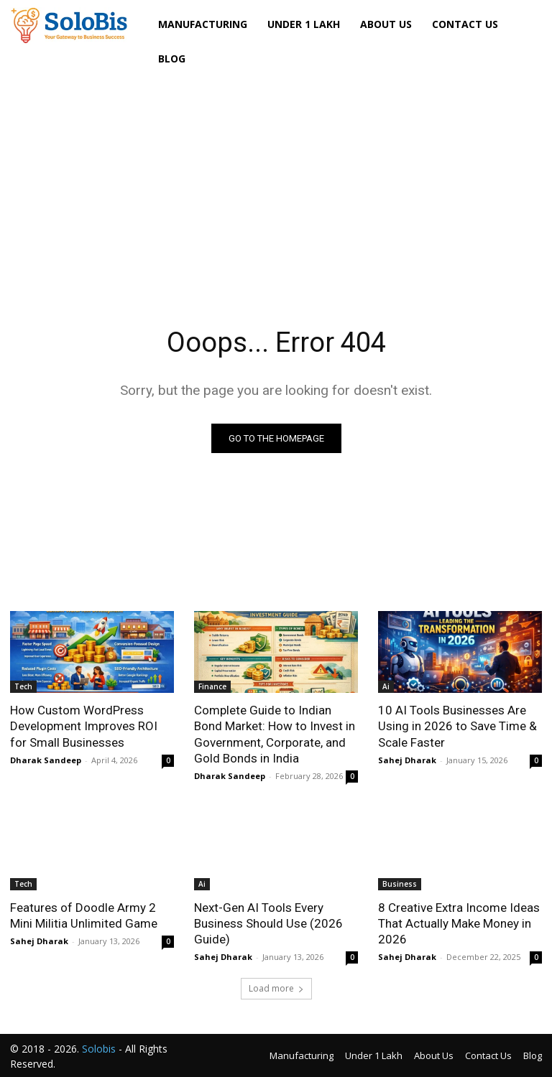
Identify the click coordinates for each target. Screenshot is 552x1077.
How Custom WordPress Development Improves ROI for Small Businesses (83, 726)
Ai (386, 686)
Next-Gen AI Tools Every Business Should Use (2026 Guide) (268, 923)
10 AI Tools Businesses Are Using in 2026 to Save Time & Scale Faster (457, 726)
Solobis (99, 1048)
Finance (212, 686)
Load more (276, 988)
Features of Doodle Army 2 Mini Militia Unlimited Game (83, 915)
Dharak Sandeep (45, 760)
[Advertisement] (276, 180)
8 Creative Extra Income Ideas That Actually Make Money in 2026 (459, 923)
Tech (23, 686)
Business (399, 884)
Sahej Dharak (407, 760)
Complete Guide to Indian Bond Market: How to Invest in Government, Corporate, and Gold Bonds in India (274, 734)
